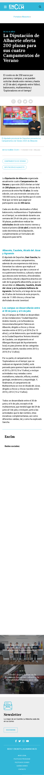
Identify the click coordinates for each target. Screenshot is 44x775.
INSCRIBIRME (10, 730)
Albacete (25, 17)
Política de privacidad (22, 759)
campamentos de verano (15, 161)
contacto (22, 769)
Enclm (16, 150)
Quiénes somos (22, 766)
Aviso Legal (22, 755)
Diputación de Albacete (14, 167)
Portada (16, 17)
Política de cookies (22, 762)
